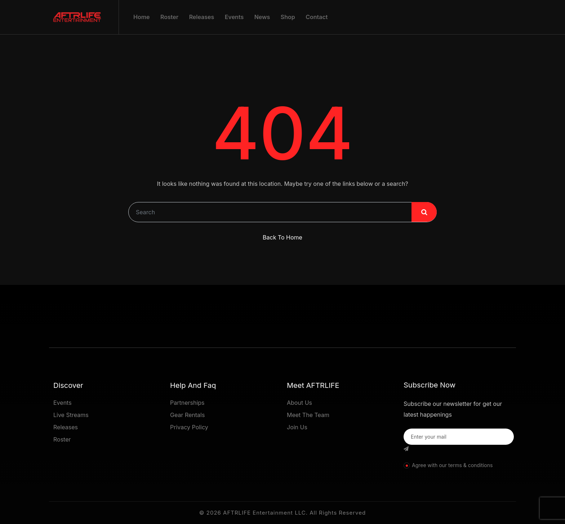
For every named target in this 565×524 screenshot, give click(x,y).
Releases (201, 17)
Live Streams (71, 414)
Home (141, 17)
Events (234, 17)
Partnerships (187, 402)
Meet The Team (308, 414)
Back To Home (282, 237)
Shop (288, 17)
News (262, 17)
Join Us (297, 427)
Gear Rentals (187, 414)
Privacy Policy (189, 427)
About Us (299, 402)
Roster (169, 17)
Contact (317, 17)
